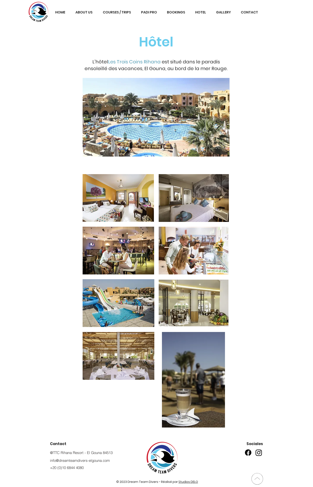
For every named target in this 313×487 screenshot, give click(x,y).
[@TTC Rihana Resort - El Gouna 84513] (84, 452)
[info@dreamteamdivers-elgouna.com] (84, 460)
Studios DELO (188, 482)
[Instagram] (259, 452)
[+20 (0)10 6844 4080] (84, 467)
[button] (149, 12)
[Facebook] (248, 452)
